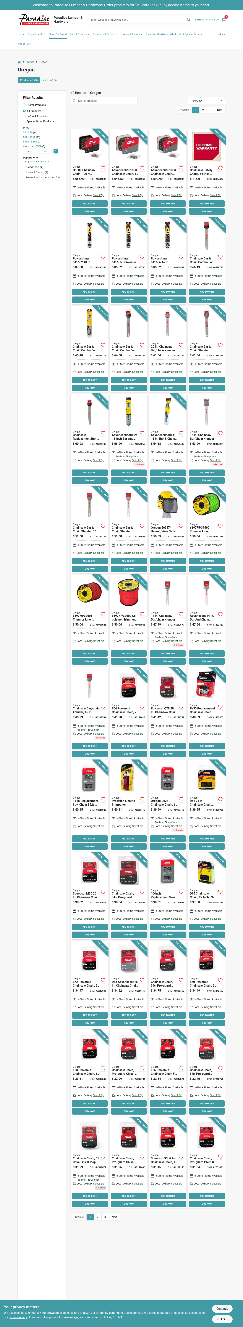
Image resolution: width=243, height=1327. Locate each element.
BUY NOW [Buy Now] (90, 211)
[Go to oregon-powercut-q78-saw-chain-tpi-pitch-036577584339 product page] (167, 713)
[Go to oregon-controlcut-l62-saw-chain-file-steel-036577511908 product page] (128, 1163)
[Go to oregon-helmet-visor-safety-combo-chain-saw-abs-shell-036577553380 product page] (167, 529)
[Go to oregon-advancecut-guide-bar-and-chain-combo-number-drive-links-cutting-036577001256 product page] (167, 439)
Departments (35, 34)
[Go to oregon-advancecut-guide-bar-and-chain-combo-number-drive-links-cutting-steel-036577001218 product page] (128, 529)
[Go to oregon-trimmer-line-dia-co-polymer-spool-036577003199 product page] (128, 620)
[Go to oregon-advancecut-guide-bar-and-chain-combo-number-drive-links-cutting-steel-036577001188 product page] (167, 349)
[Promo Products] (24, 104)
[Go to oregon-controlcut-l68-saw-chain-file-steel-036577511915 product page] (128, 1072)
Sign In (199, 19)
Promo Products (36, 105)
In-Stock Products (37, 116)
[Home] (19, 62)
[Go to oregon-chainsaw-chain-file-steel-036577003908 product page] (89, 172)
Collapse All (29, 161)
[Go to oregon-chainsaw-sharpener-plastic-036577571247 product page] (128, 805)
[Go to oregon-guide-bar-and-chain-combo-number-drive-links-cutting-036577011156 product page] (89, 349)
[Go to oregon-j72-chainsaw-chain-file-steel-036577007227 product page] (167, 984)
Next (220, 109)
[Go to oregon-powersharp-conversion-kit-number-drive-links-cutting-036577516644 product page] (89, 260)
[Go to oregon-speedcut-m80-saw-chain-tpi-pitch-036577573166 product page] (89, 895)
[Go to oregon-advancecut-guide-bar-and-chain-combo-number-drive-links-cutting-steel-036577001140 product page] (89, 713)
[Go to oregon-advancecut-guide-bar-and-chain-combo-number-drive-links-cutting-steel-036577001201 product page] (206, 349)
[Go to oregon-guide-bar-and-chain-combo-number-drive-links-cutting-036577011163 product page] (128, 349)
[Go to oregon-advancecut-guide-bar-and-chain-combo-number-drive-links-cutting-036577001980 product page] (128, 439)
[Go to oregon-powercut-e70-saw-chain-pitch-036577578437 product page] (206, 984)
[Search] (189, 19)
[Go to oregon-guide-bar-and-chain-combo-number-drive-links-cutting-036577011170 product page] (206, 260)
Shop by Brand (58, 34)
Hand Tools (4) (34, 167)
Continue (222, 1308)
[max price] (45, 151)
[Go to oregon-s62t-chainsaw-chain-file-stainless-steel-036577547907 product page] (167, 805)
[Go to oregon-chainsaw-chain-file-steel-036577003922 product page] (128, 172)
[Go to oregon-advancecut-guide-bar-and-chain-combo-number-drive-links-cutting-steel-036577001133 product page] (167, 620)
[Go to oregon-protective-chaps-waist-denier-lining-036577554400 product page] (206, 172)
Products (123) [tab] (29, 80)
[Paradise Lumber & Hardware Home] (34, 20)
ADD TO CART (90, 203)
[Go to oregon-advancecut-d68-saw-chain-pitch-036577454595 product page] (128, 984)
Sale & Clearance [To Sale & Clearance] (80, 34)
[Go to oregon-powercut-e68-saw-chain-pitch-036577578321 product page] (89, 1072)
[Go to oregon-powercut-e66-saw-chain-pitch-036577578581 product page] (167, 1072)
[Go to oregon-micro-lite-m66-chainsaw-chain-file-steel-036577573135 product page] (167, 1163)
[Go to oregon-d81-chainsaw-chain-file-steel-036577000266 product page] (206, 805)
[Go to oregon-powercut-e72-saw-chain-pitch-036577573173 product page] (89, 984)
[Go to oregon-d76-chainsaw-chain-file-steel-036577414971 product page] (206, 895)
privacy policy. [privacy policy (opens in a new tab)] (18, 1317)
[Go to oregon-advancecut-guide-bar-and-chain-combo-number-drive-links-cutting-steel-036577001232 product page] (89, 529)
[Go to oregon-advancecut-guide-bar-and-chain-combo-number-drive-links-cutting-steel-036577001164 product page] (206, 620)
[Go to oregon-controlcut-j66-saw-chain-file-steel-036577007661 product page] (206, 1072)
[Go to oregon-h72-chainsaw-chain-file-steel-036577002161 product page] (206, 1163)
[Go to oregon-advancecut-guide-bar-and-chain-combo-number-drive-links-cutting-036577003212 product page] (89, 439)
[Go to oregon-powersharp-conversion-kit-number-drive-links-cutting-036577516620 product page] (128, 260)
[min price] (29, 151)
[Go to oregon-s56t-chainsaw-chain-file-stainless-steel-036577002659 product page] (167, 895)
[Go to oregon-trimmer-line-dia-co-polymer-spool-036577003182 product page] (89, 620)
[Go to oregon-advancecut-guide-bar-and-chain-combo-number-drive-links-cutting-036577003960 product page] (206, 439)
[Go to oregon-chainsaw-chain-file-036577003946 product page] (167, 172)
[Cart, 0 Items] (224, 20)
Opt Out (222, 1319)
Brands (30, 61)
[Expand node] (24, 167)
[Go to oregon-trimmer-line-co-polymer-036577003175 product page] (206, 529)
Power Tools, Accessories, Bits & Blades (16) (51, 177)
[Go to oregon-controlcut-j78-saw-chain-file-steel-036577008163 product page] (128, 895)
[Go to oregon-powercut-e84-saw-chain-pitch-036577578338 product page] (128, 713)
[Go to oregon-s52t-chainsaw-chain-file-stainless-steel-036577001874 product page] (89, 805)
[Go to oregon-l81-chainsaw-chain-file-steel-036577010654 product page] (89, 1163)
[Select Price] (56, 151)
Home (21, 34)
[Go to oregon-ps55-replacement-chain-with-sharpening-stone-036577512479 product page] (206, 713)
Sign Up (214, 19)
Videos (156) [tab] (50, 80)
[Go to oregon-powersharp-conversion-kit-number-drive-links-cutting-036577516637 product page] (167, 260)
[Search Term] (140, 19)
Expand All (43, 161)
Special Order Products (40, 121)
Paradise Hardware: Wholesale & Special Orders (174, 34)
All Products (34, 111)
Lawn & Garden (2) (37, 172)
